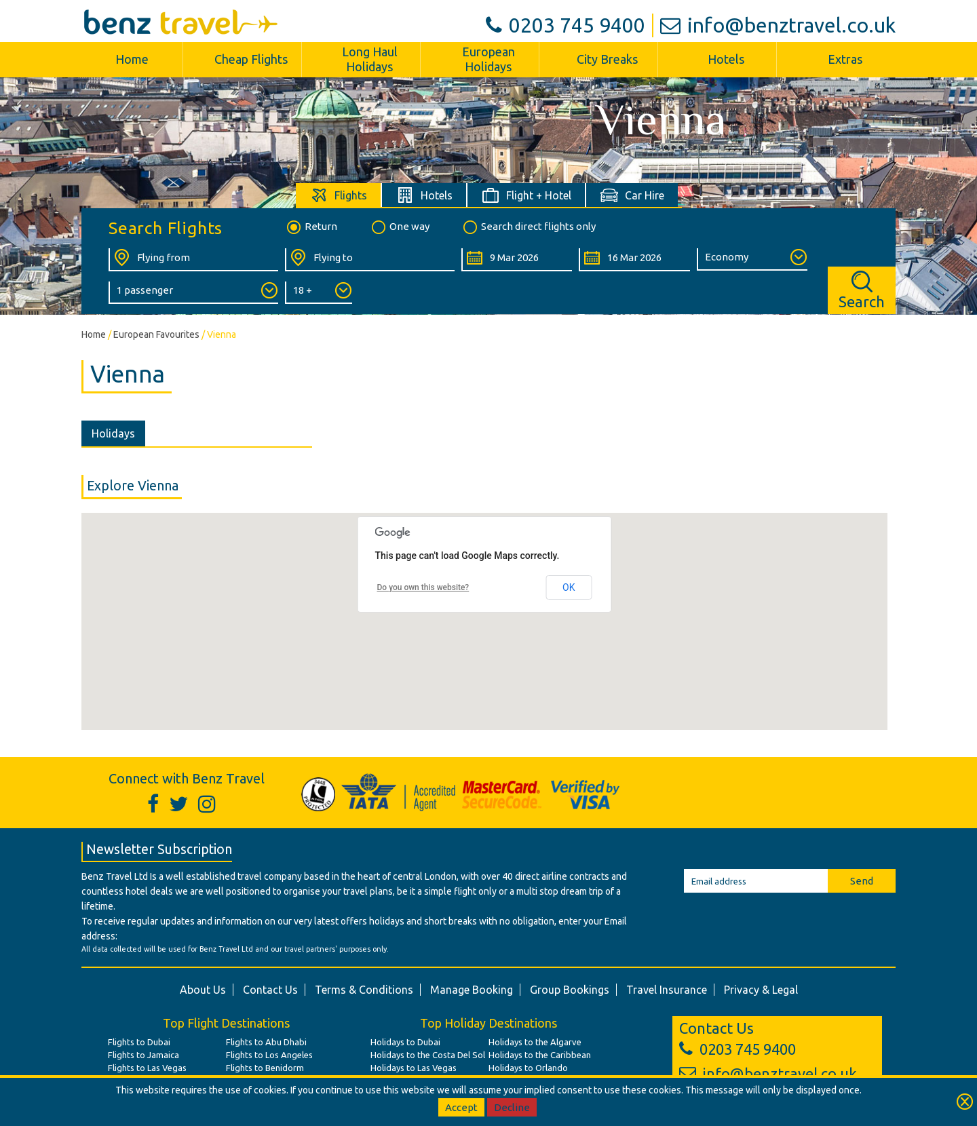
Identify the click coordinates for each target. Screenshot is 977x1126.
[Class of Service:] (752, 259)
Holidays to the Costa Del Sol (427, 1055)
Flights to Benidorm (265, 1067)
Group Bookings (569, 990)
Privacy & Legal (761, 990)
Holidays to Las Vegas (413, 1067)
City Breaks (607, 59)
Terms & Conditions (364, 990)
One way (399, 227)
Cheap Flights (251, 59)
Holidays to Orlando (528, 1067)
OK (568, 587)
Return (311, 227)
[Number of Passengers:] (193, 293)
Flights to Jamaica (143, 1055)
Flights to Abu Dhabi (266, 1042)
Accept (461, 1107)
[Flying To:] (370, 259)
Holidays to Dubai (405, 1042)
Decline (512, 1107)
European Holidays (488, 59)
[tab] (339, 195)
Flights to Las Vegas (147, 1067)
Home (132, 59)
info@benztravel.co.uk (778, 25)
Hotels (726, 59)
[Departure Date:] (516, 259)
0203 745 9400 (565, 25)
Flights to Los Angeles (269, 1055)
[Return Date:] (634, 259)
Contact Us (270, 990)
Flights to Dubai (139, 1042)
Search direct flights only (528, 227)
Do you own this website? (423, 587)
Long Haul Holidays (370, 59)
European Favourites (156, 334)
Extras (845, 59)
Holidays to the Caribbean (539, 1055)
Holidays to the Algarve (534, 1042)
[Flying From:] (193, 259)
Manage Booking (471, 990)
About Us (203, 990)
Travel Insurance (666, 990)
